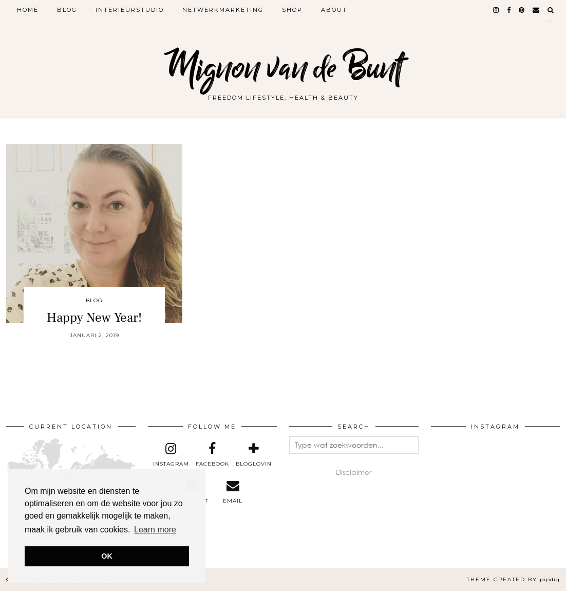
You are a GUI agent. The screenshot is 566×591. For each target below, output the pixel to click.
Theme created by (513, 579)
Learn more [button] (155, 529)
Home (28, 9)
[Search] (551, 10)
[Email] (536, 10)
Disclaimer (353, 472)
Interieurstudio (130, 9)
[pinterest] (522, 10)
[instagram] (496, 10)
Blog (67, 9)
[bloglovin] (253, 454)
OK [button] (106, 556)
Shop (292, 9)
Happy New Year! (94, 317)
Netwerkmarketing (222, 9)
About (334, 9)
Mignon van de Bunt (283, 68)
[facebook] (509, 10)
